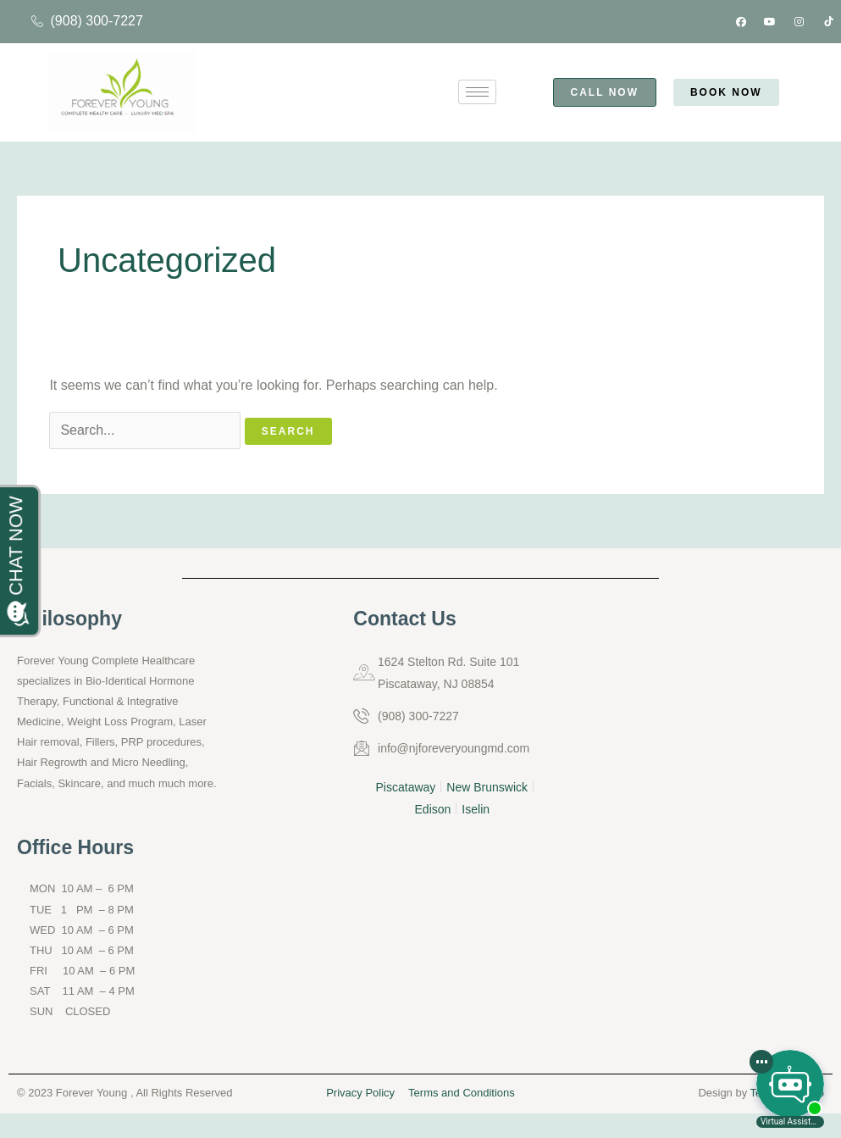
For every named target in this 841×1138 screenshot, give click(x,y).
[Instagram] (799, 22)
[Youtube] (770, 22)
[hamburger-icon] (477, 92)
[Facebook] (741, 22)
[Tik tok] (828, 22)
